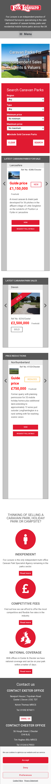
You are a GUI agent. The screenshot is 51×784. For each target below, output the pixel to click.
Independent (25, 554)
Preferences (25, 775)
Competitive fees (25, 603)
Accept (25, 760)
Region (25, 98)
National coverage (25, 652)
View (25, 222)
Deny (25, 767)
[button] (25, 34)
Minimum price (25, 117)
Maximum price (25, 126)
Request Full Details (25, 229)
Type (25, 107)
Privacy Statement (31, 781)
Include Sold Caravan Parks (23, 134)
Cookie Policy (18, 781)
